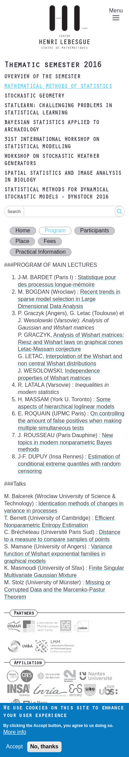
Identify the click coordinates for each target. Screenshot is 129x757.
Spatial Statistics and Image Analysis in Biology (62, 177)
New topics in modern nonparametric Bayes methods (65, 442)
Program (55, 230)
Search (14, 211)
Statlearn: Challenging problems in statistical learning (58, 109)
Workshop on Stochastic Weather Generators (51, 160)
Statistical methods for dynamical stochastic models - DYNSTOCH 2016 (56, 194)
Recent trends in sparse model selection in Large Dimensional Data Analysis (69, 299)
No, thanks (44, 750)
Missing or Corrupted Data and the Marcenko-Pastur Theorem (57, 589)
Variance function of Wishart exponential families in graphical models (58, 554)
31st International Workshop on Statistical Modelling (51, 143)
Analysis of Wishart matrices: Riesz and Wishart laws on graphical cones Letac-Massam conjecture (71, 342)
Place (22, 241)
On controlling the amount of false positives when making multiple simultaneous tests (71, 421)
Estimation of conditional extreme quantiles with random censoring (69, 464)
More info (14, 735)
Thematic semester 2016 (52, 66)
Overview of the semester (42, 77)
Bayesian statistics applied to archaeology (51, 126)
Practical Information (40, 252)
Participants (94, 230)
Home (22, 230)
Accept (14, 750)
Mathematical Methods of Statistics (58, 87)
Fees (50, 241)
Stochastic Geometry (34, 96)
